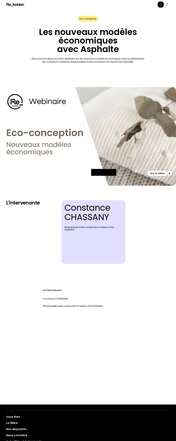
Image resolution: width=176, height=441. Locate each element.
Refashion (15, 4)
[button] (161, 5)
